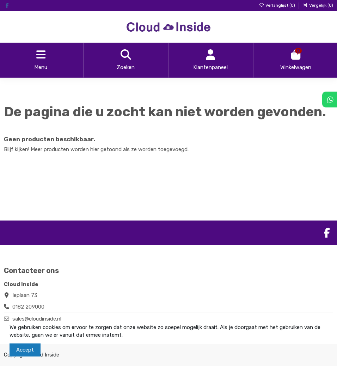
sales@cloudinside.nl (36, 319)
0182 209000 (28, 307)
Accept (25, 350)
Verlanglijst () (277, 5)
